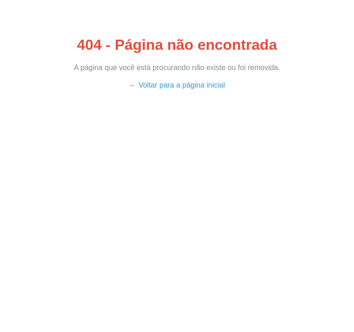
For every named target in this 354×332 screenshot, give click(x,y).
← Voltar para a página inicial (177, 85)
